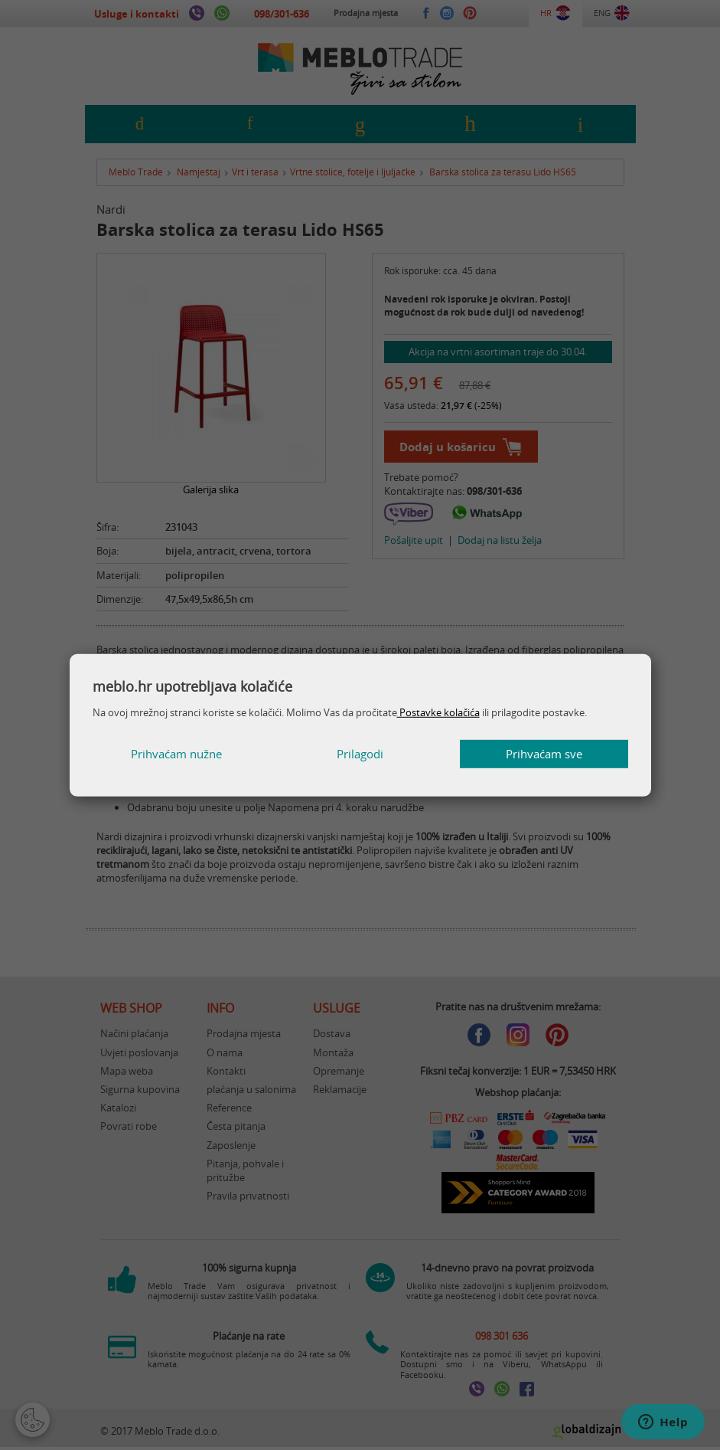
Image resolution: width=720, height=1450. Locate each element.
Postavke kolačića (438, 712)
